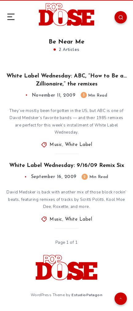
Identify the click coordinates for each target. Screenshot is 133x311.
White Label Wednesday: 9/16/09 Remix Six (66, 165)
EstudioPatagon (86, 294)
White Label (78, 145)
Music (56, 145)
